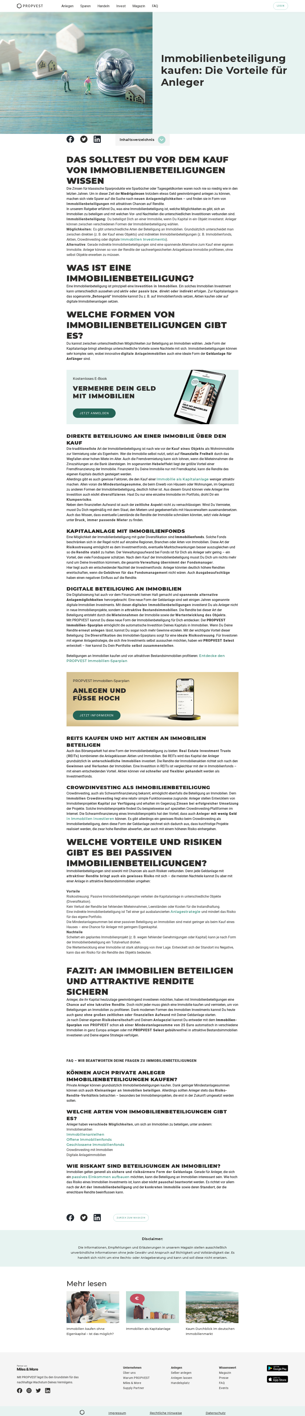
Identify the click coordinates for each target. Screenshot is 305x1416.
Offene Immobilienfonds (89, 1140)
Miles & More (132, 1383)
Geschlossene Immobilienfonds (95, 1145)
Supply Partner (133, 1388)
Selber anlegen (181, 1372)
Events (224, 1388)
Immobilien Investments (143, 239)
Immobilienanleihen (85, 1135)
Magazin (225, 1372)
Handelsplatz (180, 1383)
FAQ (222, 1383)
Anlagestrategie (186, 912)
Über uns (129, 1372)
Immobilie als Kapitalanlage (183, 479)
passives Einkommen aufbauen (101, 1177)
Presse (224, 1378)
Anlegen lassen (181, 1378)
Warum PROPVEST (136, 1378)
